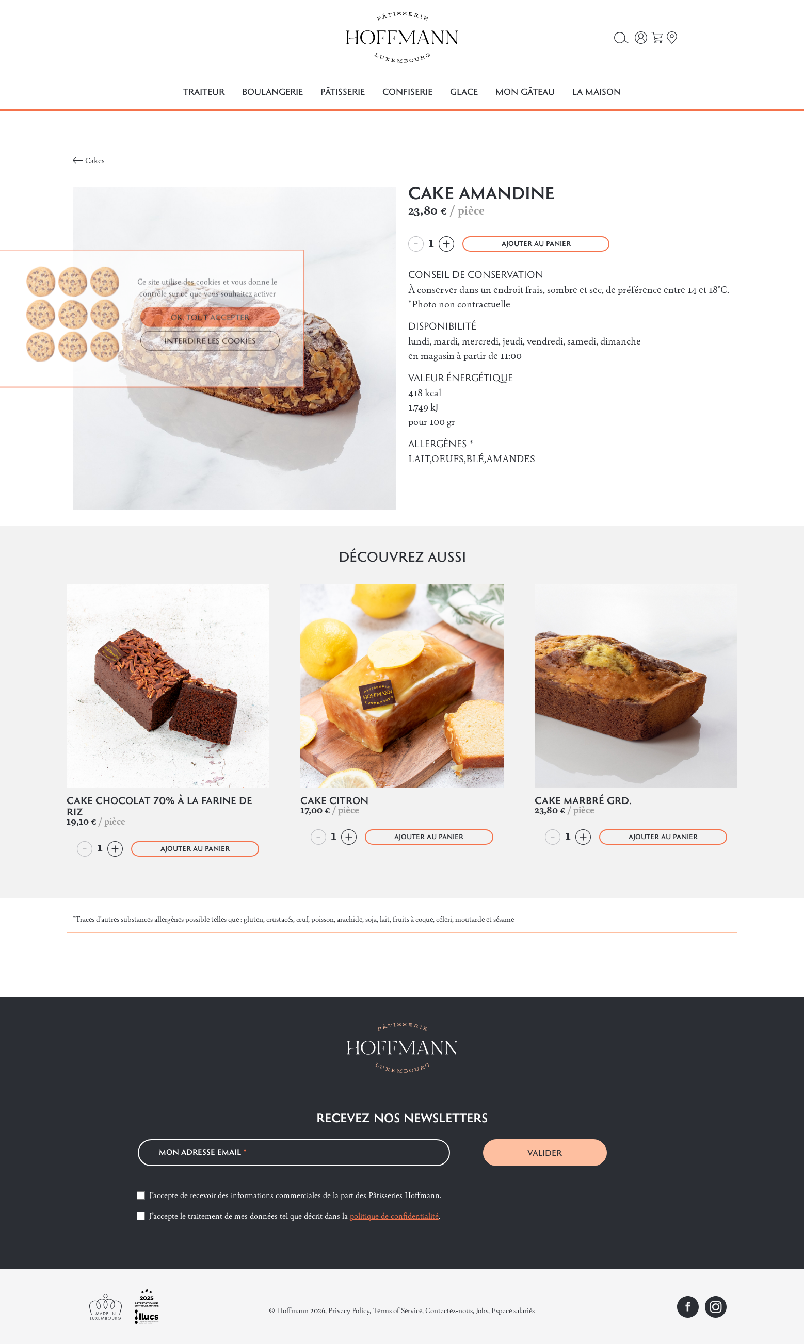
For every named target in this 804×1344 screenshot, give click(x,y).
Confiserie (407, 91)
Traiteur (203, 91)
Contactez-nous (449, 1310)
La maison (596, 91)
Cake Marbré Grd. (583, 800)
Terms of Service (397, 1310)
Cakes (95, 160)
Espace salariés (513, 1310)
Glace (464, 91)
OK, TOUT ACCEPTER (210, 390)
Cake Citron (334, 800)
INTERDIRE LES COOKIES (210, 413)
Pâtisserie (342, 91)
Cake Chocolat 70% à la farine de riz (159, 806)
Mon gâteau (525, 91)
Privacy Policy (348, 1310)
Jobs (482, 1310)
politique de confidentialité (394, 1215)
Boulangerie (272, 91)
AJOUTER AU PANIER (536, 243)
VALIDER (544, 1152)
